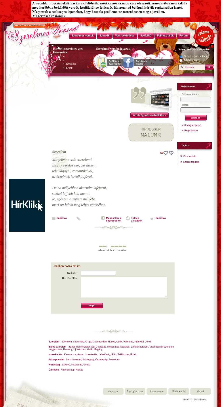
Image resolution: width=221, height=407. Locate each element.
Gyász (87, 364)
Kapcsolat (113, 391)
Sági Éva (62, 218)
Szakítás (125, 346)
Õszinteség (101, 359)
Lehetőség (104, 354)
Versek (200, 391)
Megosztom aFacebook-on (114, 219)
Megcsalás (113, 346)
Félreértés (114, 359)
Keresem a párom (73, 354)
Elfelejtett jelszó (192, 125)
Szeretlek (78, 341)
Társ (68, 359)
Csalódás (101, 346)
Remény (67, 349)
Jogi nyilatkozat (135, 391)
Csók (119, 341)
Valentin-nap (67, 369)
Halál (90, 349)
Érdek (69, 68)
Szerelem (71, 64)
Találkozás (123, 354)
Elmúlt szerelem (139, 346)
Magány (98, 349)
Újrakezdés (79, 349)
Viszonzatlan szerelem (162, 346)
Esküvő (66, 364)
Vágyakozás (55, 349)
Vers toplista (189, 156)
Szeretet (76, 359)
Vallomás (128, 341)
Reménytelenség (85, 346)
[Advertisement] (27, 112)
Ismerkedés (91, 354)
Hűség (111, 341)
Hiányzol (139, 341)
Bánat (72, 346)
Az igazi (88, 341)
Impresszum (157, 391)
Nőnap (79, 369)
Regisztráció (191, 130)
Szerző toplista (191, 162)
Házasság (76, 364)
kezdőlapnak (115, 62)
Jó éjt (148, 341)
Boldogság (88, 359)
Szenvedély (100, 341)
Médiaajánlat (179, 391)
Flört (113, 354)
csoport (141, 62)
